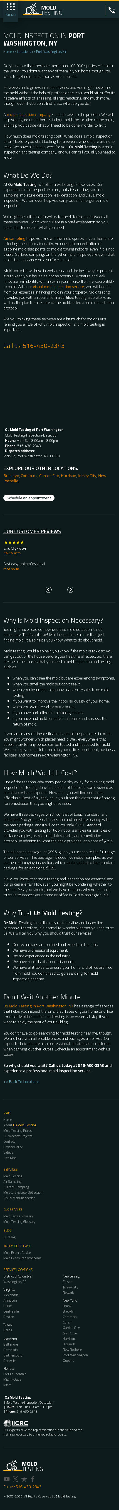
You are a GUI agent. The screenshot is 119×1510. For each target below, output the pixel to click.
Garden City (49, 475)
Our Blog (9, 1237)
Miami (7, 1384)
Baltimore (10, 1344)
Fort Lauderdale (14, 1374)
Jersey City (87, 475)
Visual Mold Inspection (19, 1198)
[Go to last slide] (49, 590)
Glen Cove (70, 1333)
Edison (67, 1281)
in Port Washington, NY (38, 1006)
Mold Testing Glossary (19, 1221)
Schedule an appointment (29, 498)
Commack (29, 475)
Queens (68, 1360)
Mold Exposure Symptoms (22, 1258)
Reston (8, 1316)
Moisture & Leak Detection (22, 1192)
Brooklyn (11, 475)
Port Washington (75, 1355)
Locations (24, 51)
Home (7, 51)
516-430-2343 (44, 346)
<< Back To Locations (21, 1081)
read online (11, 568)
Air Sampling (12, 1181)
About (20, 1125)
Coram (67, 1322)
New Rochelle (72, 1349)
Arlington (10, 1300)
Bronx (67, 1305)
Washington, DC (14, 1281)
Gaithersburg (12, 1355)
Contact (9, 1141)
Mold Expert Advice (17, 1252)
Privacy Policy (12, 1147)
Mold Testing (12, 1176)
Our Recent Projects (17, 1136)
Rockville (9, 1360)
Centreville (11, 1311)
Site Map (10, 1157)
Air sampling (14, 238)
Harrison (68, 475)
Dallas (7, 1330)
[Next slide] (70, 590)
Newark (68, 1292)
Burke (7, 1305)
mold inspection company (29, 114)
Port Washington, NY (51, 51)
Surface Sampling (16, 1187)
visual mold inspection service (58, 286)
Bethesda (10, 1349)
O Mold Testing (64, 1496)
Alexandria (11, 1295)
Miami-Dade (12, 1379)
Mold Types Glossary (18, 1216)
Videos (8, 1152)
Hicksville (69, 1344)
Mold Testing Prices (17, 1130)
